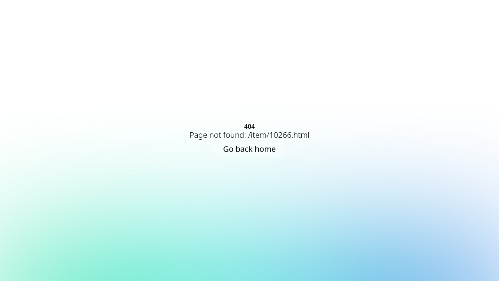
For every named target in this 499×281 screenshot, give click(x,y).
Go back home (249, 149)
